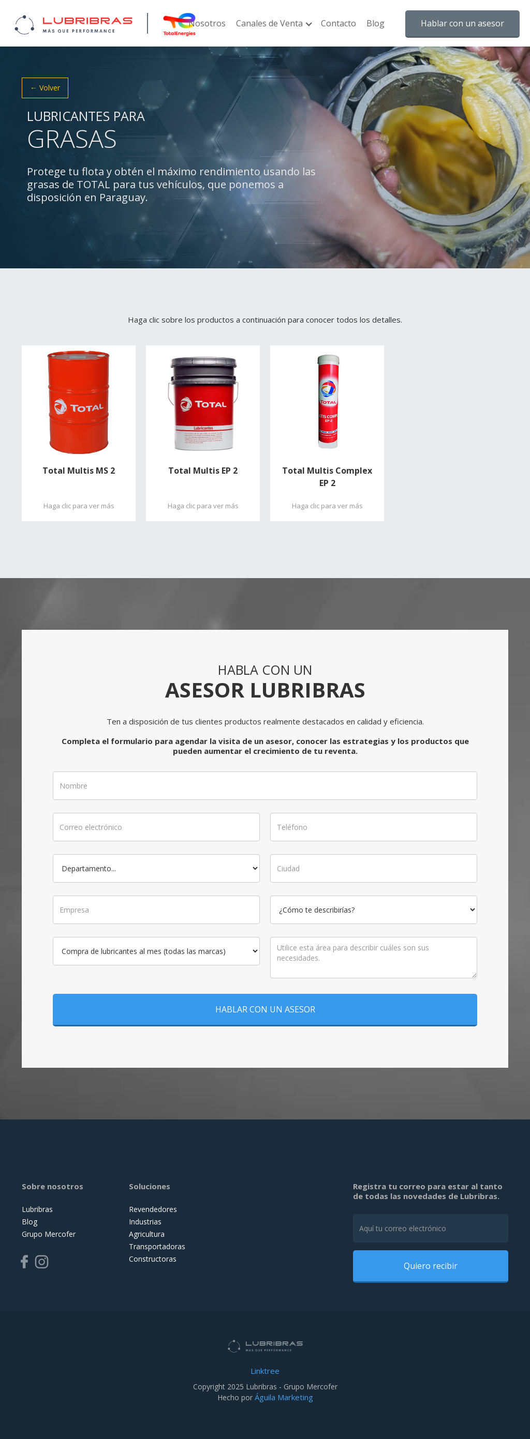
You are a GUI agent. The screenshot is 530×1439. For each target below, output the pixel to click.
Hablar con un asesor (462, 23)
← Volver (45, 88)
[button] (273, 28)
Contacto (338, 23)
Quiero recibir (431, 1265)
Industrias (145, 1221)
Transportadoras (157, 1246)
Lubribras (37, 1209)
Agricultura (147, 1234)
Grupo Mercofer (49, 1234)
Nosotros (207, 23)
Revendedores (153, 1209)
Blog (375, 23)
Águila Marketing (284, 1397)
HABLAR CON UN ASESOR (265, 1002)
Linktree (265, 1371)
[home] (68, 23)
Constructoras (152, 1259)
